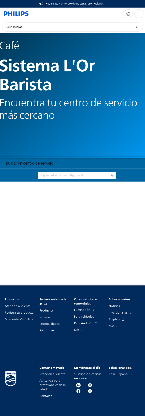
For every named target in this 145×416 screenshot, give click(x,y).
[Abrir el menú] (138, 13)
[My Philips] (128, 13)
